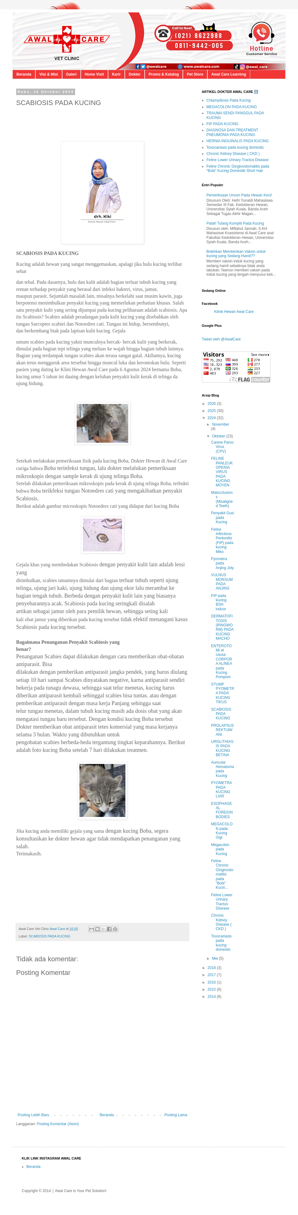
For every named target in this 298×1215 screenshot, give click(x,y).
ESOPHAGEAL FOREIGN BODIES (222, 810)
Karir (116, 74)
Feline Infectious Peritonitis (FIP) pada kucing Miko (222, 540)
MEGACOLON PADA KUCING (231, 107)
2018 (212, 968)
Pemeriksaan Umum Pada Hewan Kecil (239, 195)
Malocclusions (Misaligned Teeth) (222, 499)
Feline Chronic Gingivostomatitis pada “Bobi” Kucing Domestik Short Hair (237, 168)
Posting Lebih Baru (33, 1115)
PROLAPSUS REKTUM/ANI (222, 730)
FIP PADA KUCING (222, 124)
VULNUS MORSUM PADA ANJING (222, 581)
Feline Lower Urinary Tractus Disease (237, 160)
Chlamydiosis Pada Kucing (228, 100)
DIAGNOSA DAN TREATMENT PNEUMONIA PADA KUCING (232, 132)
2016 (212, 982)
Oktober (219, 436)
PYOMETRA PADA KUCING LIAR (221, 789)
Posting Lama (176, 1115)
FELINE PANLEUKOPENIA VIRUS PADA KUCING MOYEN (222, 471)
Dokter (135, 74)
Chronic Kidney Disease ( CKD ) (233, 153)
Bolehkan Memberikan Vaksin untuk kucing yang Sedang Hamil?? (236, 253)
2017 (212, 975)
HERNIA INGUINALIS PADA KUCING (237, 141)
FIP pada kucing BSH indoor (219, 602)
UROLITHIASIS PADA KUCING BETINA (222, 748)
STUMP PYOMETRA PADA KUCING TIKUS (222, 693)
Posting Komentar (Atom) (58, 1124)
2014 (212, 996)
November (220, 424)
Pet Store (195, 74)
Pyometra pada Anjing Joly (222, 563)
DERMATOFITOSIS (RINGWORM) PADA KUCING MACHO (222, 627)
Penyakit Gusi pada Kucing (222, 517)
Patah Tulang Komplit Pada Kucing (235, 223)
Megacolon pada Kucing (220, 849)
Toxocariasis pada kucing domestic (235, 147)
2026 (212, 403)
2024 (212, 418)
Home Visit (94, 74)
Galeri (71, 74)
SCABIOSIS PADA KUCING (49, 936)
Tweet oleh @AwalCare (221, 339)
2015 (212, 989)
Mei (215, 958)
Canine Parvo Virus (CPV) (222, 447)
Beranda (23, 74)
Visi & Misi (48, 74)
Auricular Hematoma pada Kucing (222, 769)
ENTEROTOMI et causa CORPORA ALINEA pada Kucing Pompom (221, 661)
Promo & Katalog (164, 74)
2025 (212, 411)
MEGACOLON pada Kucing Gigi (222, 831)
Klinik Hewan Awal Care (234, 311)
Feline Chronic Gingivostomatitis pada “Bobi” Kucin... (222, 874)
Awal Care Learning (228, 74)
